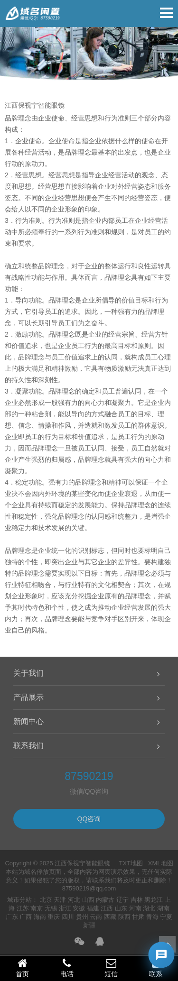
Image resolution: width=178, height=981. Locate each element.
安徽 (79, 908)
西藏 (110, 916)
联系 (155, 968)
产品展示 (28, 697)
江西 (107, 908)
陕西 (124, 916)
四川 (68, 916)
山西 (88, 899)
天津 (60, 899)
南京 (36, 908)
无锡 (51, 908)
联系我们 (28, 746)
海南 (40, 916)
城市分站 (19, 899)
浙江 (65, 908)
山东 (121, 908)
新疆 (89, 925)
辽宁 (122, 899)
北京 (46, 899)
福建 (93, 908)
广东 (12, 916)
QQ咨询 (89, 819)
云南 (96, 916)
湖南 (163, 908)
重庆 (53, 916)
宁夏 (166, 916)
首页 (22, 968)
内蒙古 (105, 899)
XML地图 (160, 863)
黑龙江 (153, 899)
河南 (135, 908)
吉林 (137, 899)
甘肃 (138, 916)
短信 (111, 968)
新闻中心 (28, 721)
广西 (25, 916)
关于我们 (28, 673)
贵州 (82, 916)
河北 (74, 899)
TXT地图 (131, 863)
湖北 (149, 908)
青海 (152, 916)
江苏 (23, 908)
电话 (67, 968)
